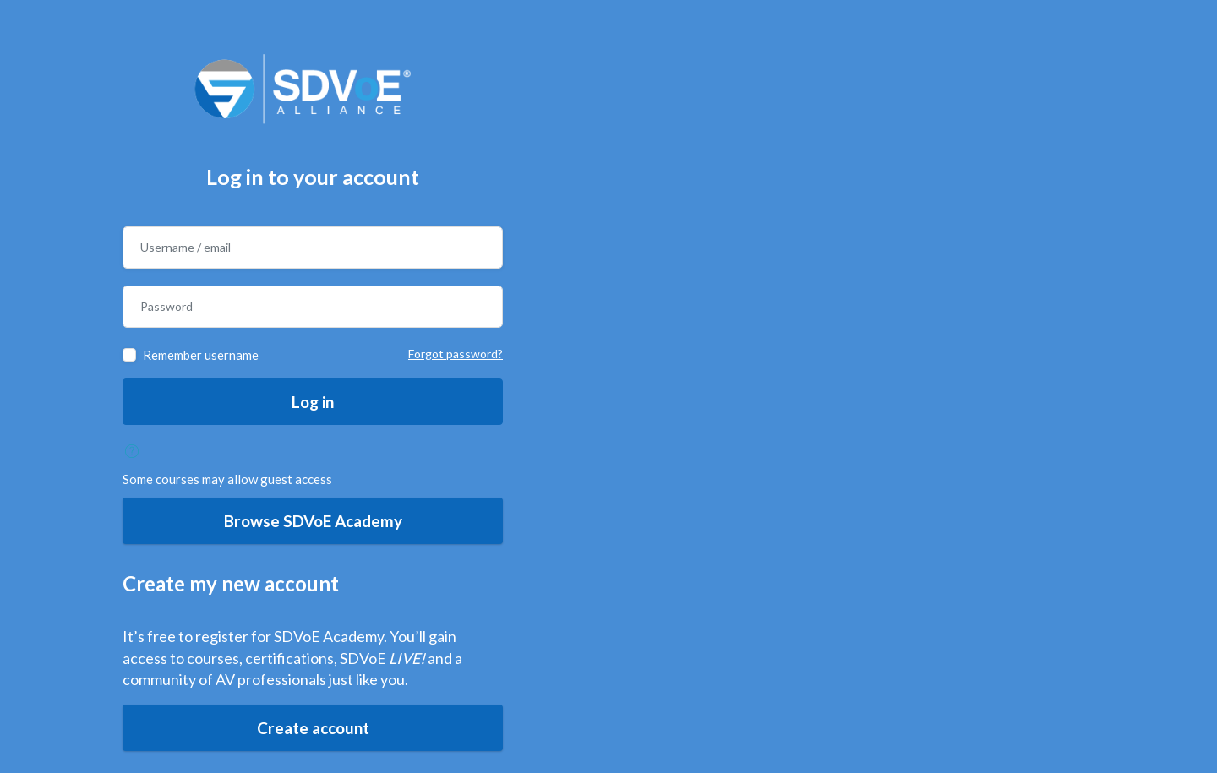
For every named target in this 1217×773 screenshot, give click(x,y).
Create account (313, 728)
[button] (136, 451)
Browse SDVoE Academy (313, 521)
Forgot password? (455, 353)
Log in (313, 401)
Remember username (201, 354)
